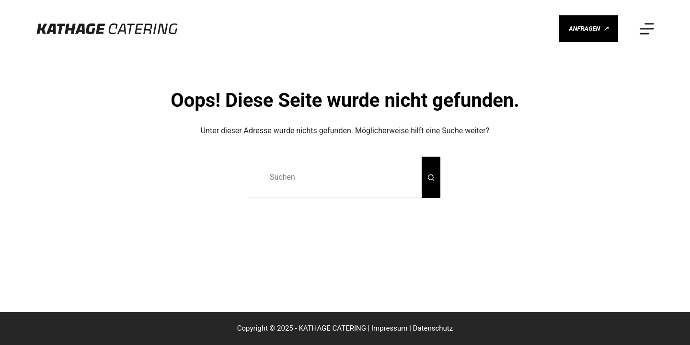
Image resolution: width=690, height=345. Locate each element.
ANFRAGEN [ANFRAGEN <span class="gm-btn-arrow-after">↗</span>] (589, 29)
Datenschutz (433, 328)
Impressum (389, 328)
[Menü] (647, 29)
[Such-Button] (431, 177)
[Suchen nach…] (335, 177)
